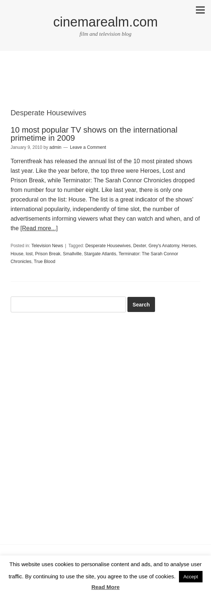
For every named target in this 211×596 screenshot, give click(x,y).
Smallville (72, 253)
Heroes (189, 245)
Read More (105, 587)
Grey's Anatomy (163, 245)
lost (29, 253)
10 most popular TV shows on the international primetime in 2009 (94, 134)
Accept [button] (190, 576)
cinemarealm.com (105, 21)
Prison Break (47, 253)
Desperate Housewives (108, 245)
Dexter (139, 245)
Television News (47, 245)
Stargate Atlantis (100, 253)
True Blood (44, 261)
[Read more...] (38, 228)
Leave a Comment (88, 147)
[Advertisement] (106, 85)
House (17, 253)
